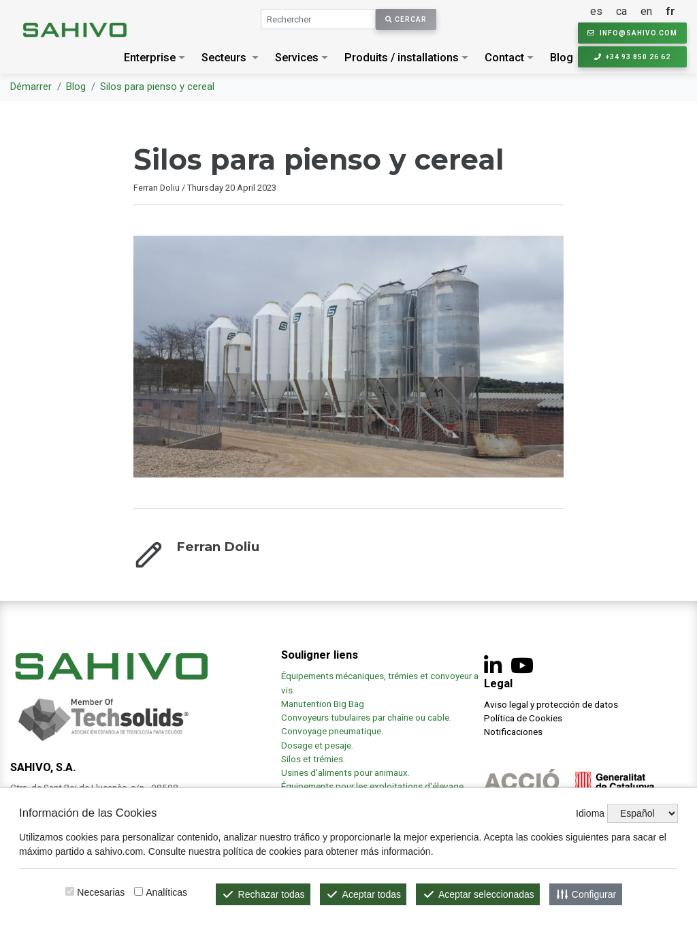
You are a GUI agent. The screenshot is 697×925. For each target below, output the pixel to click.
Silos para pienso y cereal (157, 86)
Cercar (406, 19)
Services (297, 57)
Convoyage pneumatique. (332, 730)
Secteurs (223, 57)
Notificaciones (513, 731)
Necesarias (101, 892)
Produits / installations (401, 57)
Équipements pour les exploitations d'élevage (372, 786)
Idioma (590, 813)
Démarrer (31, 86)
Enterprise (150, 57)
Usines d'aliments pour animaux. (346, 772)
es (596, 11)
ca (621, 11)
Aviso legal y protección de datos (551, 704)
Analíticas (166, 892)
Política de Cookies (523, 717)
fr (670, 11)
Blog (561, 57)
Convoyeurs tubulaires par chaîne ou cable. (366, 717)
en (646, 11)
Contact (504, 57)
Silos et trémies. (313, 758)
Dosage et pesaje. (317, 745)
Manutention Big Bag (322, 703)
